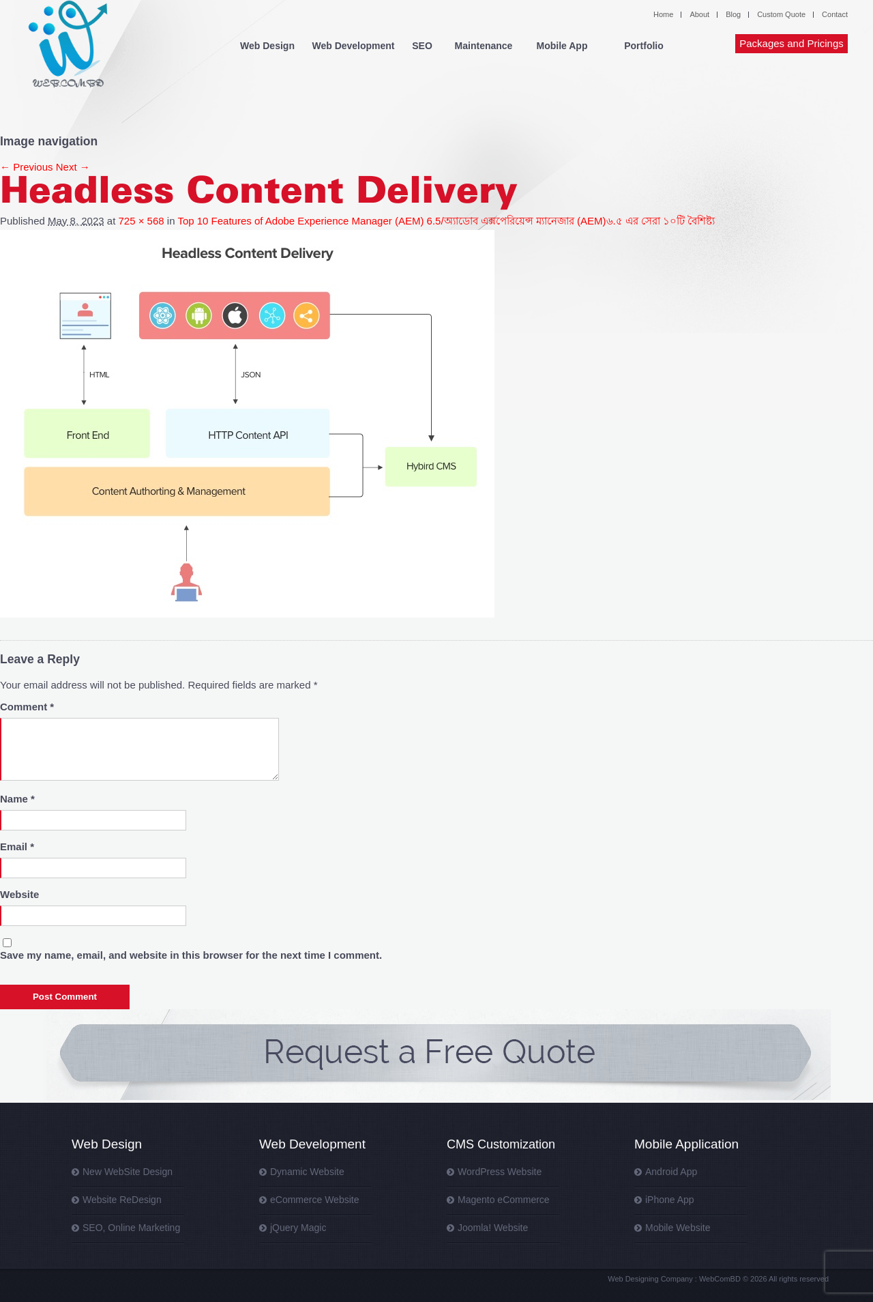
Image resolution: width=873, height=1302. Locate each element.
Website (19, 894)
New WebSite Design (128, 1171)
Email (17, 846)
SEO (422, 45)
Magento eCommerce (504, 1199)
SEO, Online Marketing (131, 1227)
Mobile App (562, 45)
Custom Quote (781, 14)
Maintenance (484, 45)
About (699, 14)
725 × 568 (141, 221)
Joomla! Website (493, 1227)
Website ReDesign (122, 1199)
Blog (733, 14)
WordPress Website (500, 1171)
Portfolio (644, 45)
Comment (27, 706)
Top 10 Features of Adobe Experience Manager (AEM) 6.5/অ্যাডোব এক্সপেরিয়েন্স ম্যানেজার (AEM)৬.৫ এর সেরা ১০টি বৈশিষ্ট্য (446, 221)
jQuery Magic (298, 1227)
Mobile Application (686, 1144)
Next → (73, 167)
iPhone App (669, 1199)
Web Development (353, 45)
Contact (835, 14)
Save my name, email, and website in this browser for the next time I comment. (191, 955)
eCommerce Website (314, 1199)
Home (663, 14)
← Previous (26, 167)
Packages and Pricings (791, 43)
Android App (671, 1171)
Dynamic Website (307, 1171)
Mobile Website (677, 1227)
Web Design (267, 45)
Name (17, 799)
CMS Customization (501, 1144)
